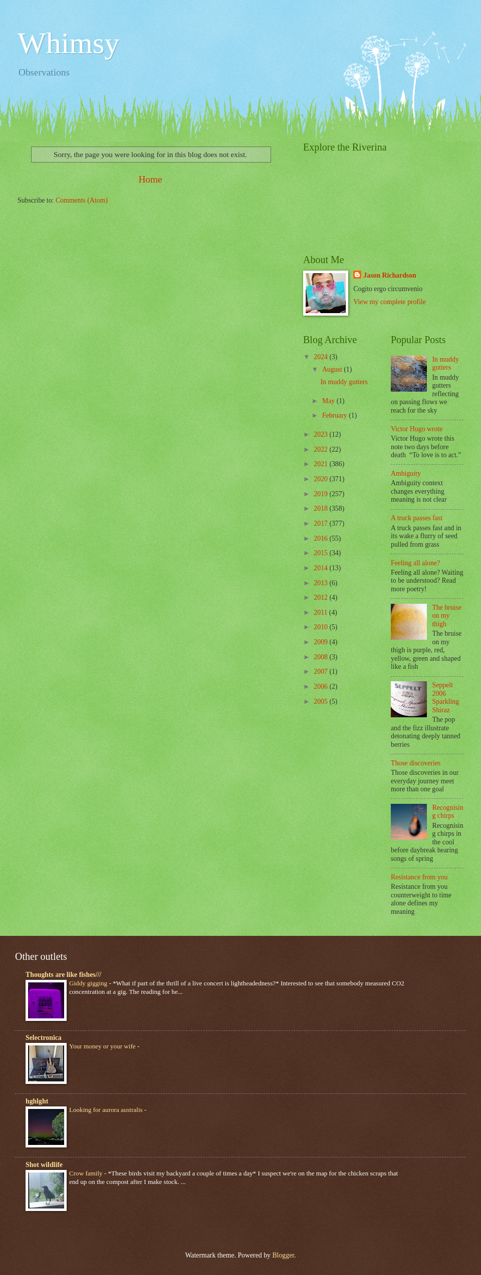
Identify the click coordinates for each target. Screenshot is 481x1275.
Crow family (86, 1173)
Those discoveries (415, 763)
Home (150, 179)
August (333, 369)
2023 (321, 434)
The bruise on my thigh (447, 616)
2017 (321, 523)
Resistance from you (419, 877)
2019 (321, 494)
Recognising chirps (447, 812)
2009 (321, 642)
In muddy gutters (343, 382)
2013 (321, 583)
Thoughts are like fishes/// (63, 974)
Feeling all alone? (415, 563)
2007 (321, 671)
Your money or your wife (103, 1046)
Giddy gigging (89, 983)
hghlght (37, 1101)
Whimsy (68, 43)
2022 (321, 449)
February (335, 415)
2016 (321, 538)
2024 (321, 357)
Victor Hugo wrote (416, 429)
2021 (321, 464)
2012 (321, 597)
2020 (321, 479)
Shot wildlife (44, 1164)
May (329, 401)
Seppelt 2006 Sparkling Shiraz (445, 697)
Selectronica (44, 1037)
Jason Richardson (389, 275)
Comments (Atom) (82, 200)
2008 (321, 657)
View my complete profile (389, 302)
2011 (321, 612)
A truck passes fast (416, 518)
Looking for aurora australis (106, 1109)
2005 (321, 701)
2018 (321, 508)
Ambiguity (406, 473)
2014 (321, 568)
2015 (321, 553)
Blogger (283, 1255)
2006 (321, 686)
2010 (321, 627)
